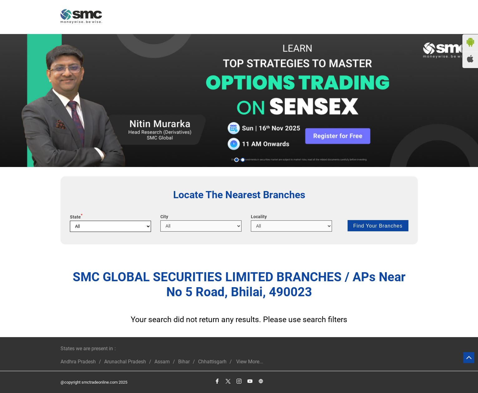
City (164, 216)
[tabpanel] (239, 100)
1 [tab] (235, 159)
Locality (259, 216)
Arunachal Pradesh (125, 362)
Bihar (184, 362)
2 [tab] (242, 159)
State (76, 216)
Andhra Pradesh (78, 362)
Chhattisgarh (212, 362)
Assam (162, 362)
